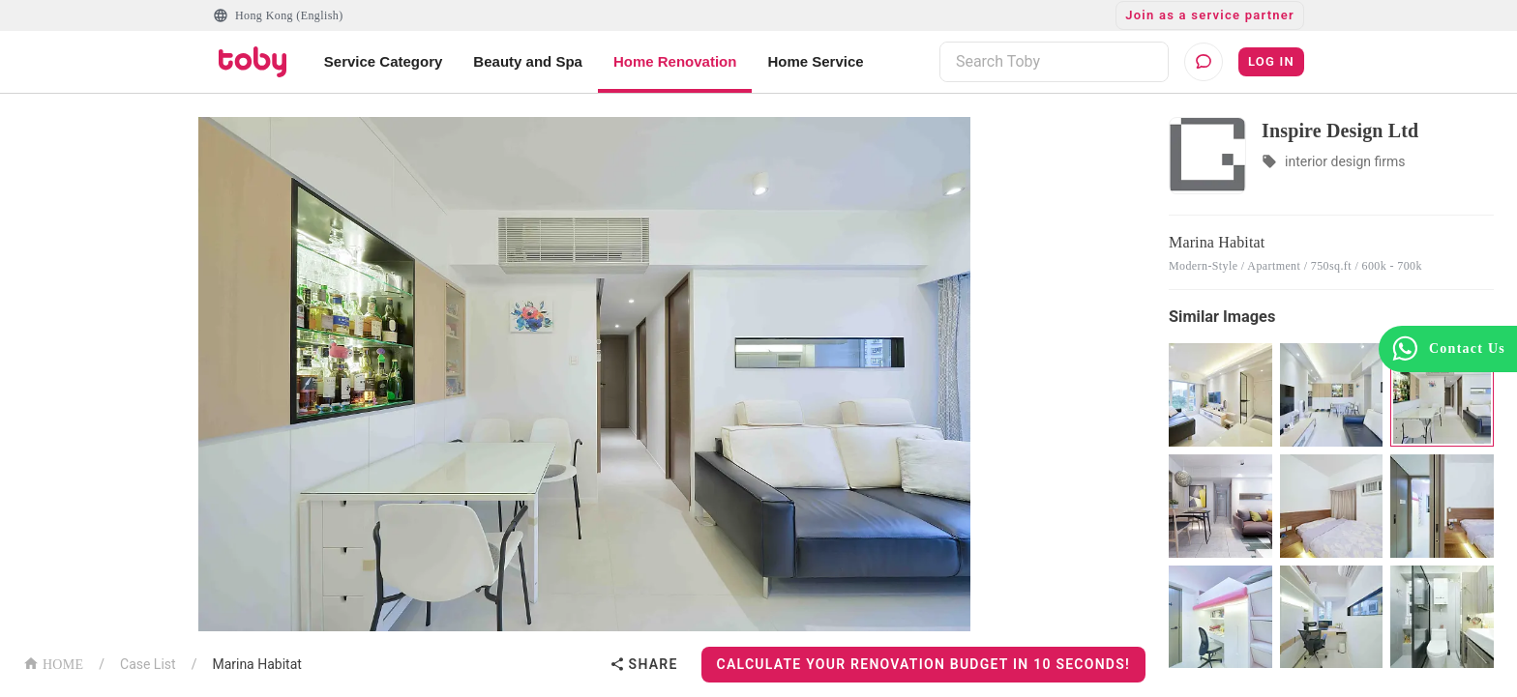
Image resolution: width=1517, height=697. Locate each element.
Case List (148, 664)
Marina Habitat (256, 664)
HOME (53, 662)
